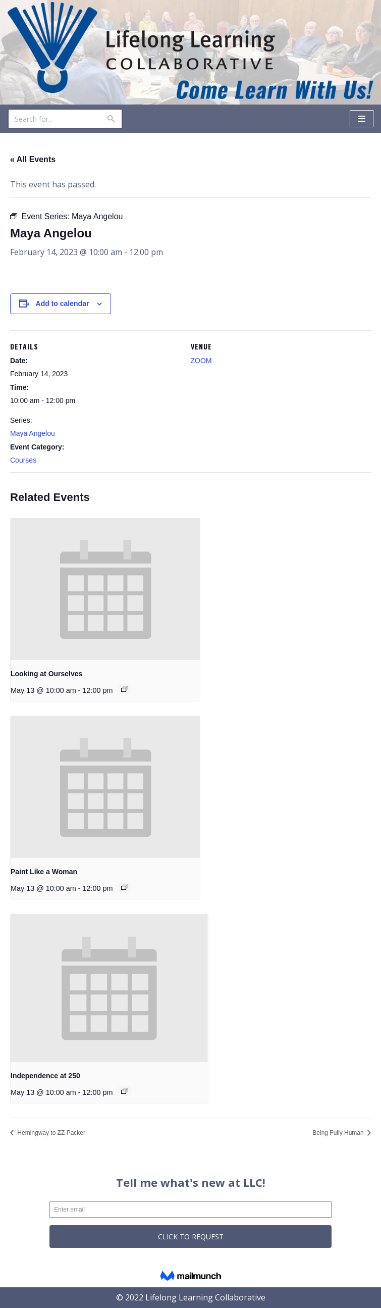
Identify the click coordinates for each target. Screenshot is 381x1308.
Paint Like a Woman (44, 872)
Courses (23, 460)
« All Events (33, 159)
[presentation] (105, 589)
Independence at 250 (45, 1076)
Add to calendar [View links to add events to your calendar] (62, 303)
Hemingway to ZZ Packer (50, 1132)
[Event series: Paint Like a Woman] (124, 887)
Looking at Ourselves (46, 674)
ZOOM (201, 361)
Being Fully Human (338, 1132)
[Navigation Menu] (361, 118)
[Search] (54, 119)
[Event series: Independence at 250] (124, 1091)
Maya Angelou (32, 433)
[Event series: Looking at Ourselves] (124, 689)
